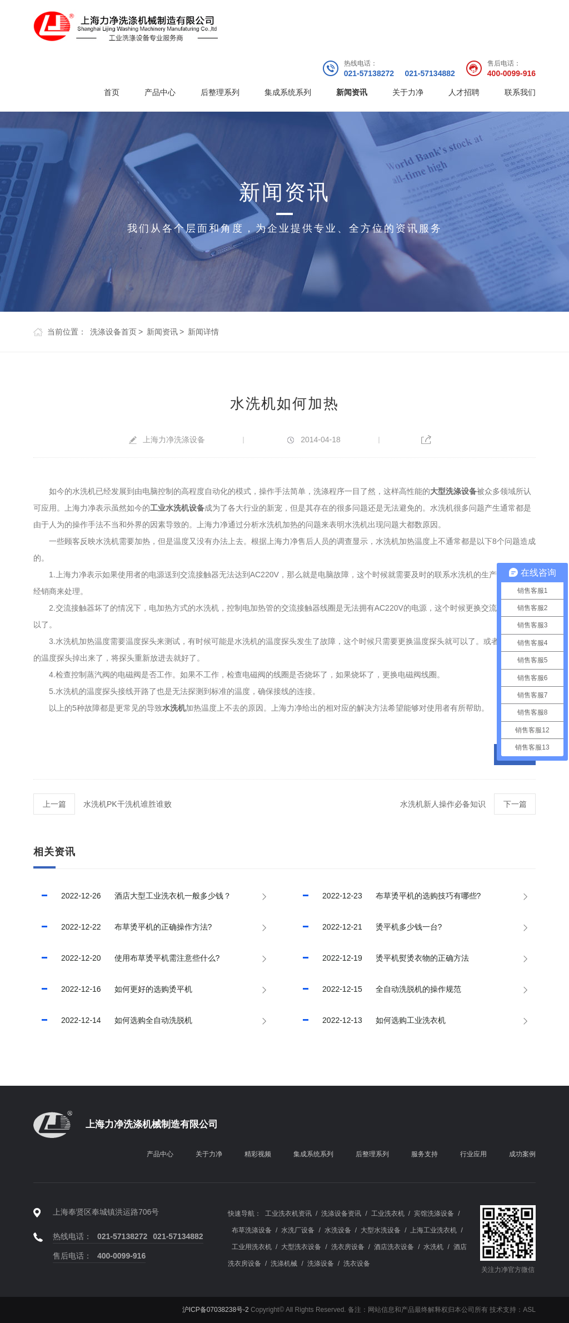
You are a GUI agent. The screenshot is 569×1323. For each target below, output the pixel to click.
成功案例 (522, 1154)
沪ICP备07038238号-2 (215, 1310)
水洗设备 (338, 1230)
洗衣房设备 (348, 1247)
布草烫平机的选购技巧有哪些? (388, 895)
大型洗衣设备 (301, 1247)
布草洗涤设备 (252, 1230)
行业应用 (473, 1154)
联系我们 (520, 92)
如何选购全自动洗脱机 (112, 1020)
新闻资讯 (351, 92)
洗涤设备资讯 (341, 1213)
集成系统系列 (287, 92)
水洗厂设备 (298, 1230)
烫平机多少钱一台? (368, 926)
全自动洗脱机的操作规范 (378, 989)
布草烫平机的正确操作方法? (122, 926)
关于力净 (407, 92)
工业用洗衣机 (252, 1247)
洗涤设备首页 (113, 331)
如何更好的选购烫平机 (112, 989)
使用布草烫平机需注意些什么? (126, 957)
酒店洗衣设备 (394, 1247)
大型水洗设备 (381, 1230)
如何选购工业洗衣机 (370, 1020)
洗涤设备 (320, 1263)
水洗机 (433, 1247)
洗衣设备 (356, 1263)
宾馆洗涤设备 (434, 1213)
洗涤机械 (284, 1263)
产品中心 (160, 92)
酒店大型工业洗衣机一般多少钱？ (132, 895)
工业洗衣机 (388, 1213)
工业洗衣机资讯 (288, 1213)
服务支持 (424, 1154)
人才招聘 (464, 92)
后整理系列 (220, 92)
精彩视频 (257, 1154)
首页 (111, 92)
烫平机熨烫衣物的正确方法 (382, 957)
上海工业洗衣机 (433, 1230)
